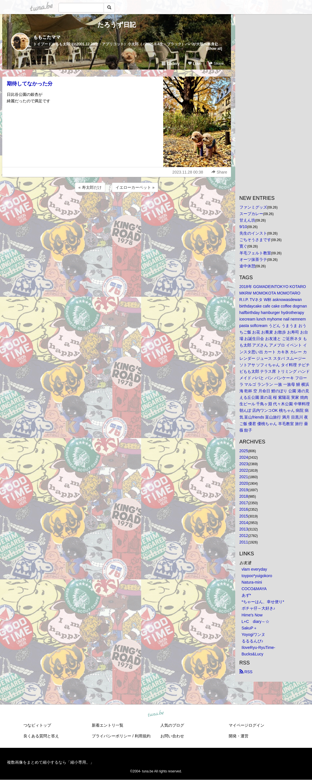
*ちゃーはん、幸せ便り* (263, 601)
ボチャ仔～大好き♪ (258, 608)
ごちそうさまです (255, 239)
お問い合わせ (172, 736)
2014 (243, 522)
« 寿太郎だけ (90, 187)
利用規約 (142, 736)
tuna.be (156, 714)
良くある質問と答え (41, 736)
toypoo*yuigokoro (257, 575)
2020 (243, 483)
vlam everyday (254, 569)
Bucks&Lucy (252, 654)
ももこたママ (46, 37)
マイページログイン (246, 725)
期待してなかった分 (30, 83)
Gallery (170, 63)
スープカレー (251, 213)
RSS (246, 672)
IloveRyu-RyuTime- (258, 647)
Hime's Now (252, 615)
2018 (243, 496)
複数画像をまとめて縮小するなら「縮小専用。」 (50, 762)
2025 (243, 451)
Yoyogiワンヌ (253, 634)
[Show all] (214, 48)
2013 (243, 529)
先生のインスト (253, 233)
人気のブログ (172, 725)
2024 (243, 457)
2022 (243, 470)
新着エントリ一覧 (107, 725)
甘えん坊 (247, 220)
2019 (243, 490)
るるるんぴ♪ (252, 641)
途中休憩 (247, 266)
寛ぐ (243, 246)
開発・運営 (238, 736)
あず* (246, 595)
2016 (243, 509)
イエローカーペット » (134, 187)
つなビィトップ (37, 725)
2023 (243, 464)
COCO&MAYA (254, 588)
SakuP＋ (249, 628)
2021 (243, 477)
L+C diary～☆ (255, 621)
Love (194, 63)
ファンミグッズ (253, 207)
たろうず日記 (116, 24)
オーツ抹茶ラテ (253, 259)
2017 (243, 503)
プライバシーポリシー (111, 736)
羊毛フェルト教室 (255, 253)
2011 (243, 542)
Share (216, 63)
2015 (243, 516)
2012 (243, 535)
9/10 (243, 226)
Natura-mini (252, 582)
